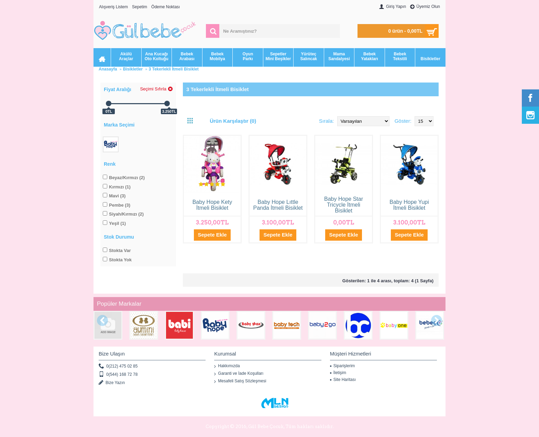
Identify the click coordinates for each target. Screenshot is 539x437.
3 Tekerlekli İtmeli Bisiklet (173, 69)
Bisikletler (133, 69)
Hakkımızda (227, 366)
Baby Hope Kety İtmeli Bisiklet (212, 205)
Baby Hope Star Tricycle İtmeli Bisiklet (343, 205)
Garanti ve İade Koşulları (238, 373)
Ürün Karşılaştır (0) (233, 121)
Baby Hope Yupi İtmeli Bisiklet (409, 205)
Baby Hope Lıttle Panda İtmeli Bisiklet (277, 205)
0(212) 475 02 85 (118, 366)
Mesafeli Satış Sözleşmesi (240, 381)
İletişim (338, 372)
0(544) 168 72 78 (118, 375)
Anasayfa (108, 69)
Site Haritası (343, 379)
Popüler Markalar (119, 304)
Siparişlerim (342, 365)
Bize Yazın (112, 383)
